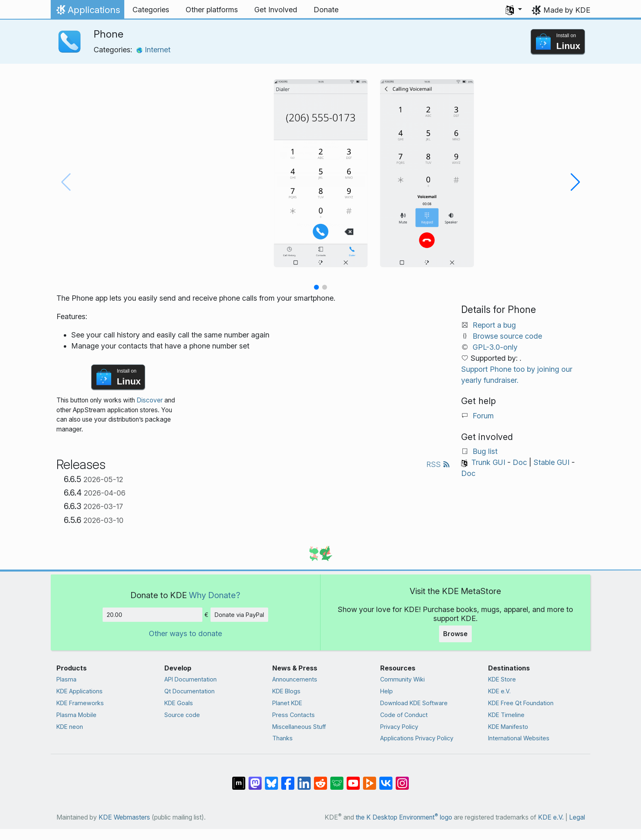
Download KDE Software (414, 702)
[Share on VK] (385, 779)
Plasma (66, 679)
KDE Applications (79, 691)
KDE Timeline (506, 714)
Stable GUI (551, 462)
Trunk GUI (488, 462)
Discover (150, 400)
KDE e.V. (499, 691)
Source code (182, 714)
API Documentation (190, 679)
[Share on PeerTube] (369, 779)
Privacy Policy (399, 726)
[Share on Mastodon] (255, 779)
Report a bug (494, 325)
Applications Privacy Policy (416, 738)
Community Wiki (402, 679)
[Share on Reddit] (320, 779)
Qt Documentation (189, 691)
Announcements (294, 679)
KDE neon (69, 726)
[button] (514, 10)
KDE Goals (178, 702)
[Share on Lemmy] (336, 779)
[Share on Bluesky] (271, 779)
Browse (455, 634)
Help (386, 691)
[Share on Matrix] (238, 779)
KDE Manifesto (508, 726)
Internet (153, 49)
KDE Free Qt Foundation (521, 702)
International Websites (518, 738)
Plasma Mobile (76, 714)
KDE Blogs (286, 691)
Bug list (485, 451)
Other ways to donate (185, 633)
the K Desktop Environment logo (404, 817)
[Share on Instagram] (402, 779)
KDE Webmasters (124, 817)
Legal (577, 817)
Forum (483, 415)
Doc (520, 462)
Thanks (282, 738)
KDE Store (502, 679)
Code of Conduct (404, 714)
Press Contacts (293, 714)
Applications (87, 12)
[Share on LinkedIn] (304, 779)
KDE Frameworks (80, 702)
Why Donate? (214, 595)
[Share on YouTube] (353, 779)
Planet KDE (287, 702)
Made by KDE (566, 10)
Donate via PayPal (239, 614)
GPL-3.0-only (495, 347)
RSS (438, 464)
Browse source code (507, 336)
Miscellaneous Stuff (299, 726)
